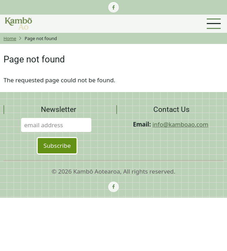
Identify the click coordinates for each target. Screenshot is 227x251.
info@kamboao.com (180, 124)
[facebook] (113, 7)
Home (9, 38)
